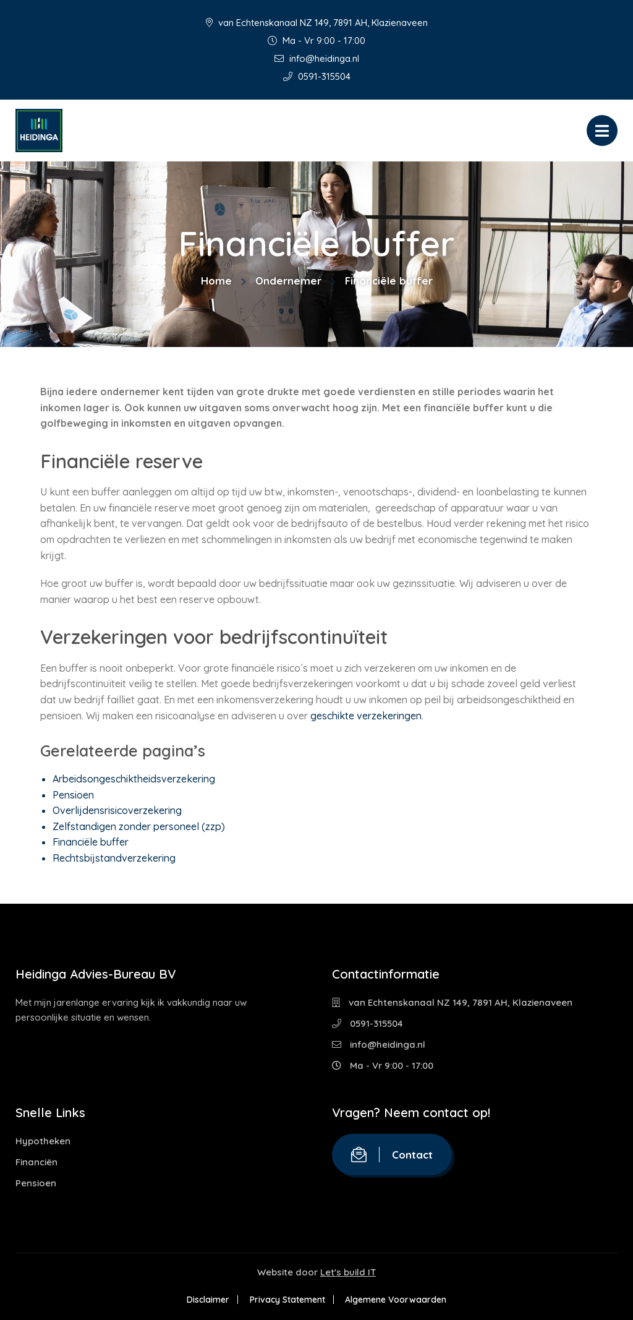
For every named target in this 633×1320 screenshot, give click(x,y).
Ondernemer (288, 280)
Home (216, 280)
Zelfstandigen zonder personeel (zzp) (139, 826)
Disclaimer (207, 1299)
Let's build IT (348, 1272)
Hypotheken (42, 1141)
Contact (392, 1154)
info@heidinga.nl (316, 58)
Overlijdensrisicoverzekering (117, 810)
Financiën (36, 1162)
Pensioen (73, 795)
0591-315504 (316, 76)
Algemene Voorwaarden (397, 1299)
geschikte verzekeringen (366, 715)
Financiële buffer (91, 842)
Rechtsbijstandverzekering (114, 858)
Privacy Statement (287, 1299)
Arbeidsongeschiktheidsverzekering (134, 779)
